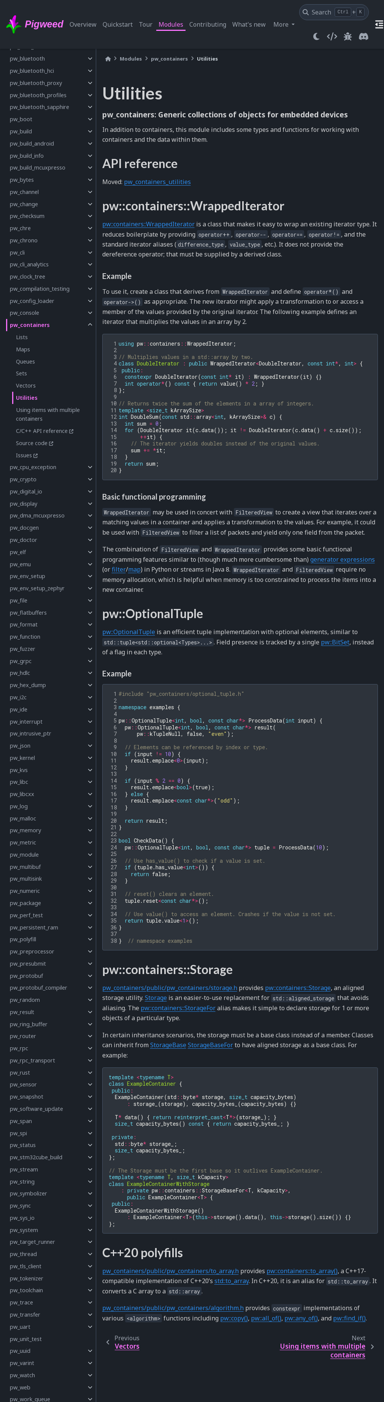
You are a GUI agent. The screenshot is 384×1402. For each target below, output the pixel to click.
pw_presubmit (28, 963)
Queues (25, 361)
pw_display (23, 503)
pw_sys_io (22, 1217)
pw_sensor (23, 1084)
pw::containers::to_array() (302, 1271)
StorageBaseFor (210, 1045)
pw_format (24, 624)
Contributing (207, 24)
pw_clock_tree (27, 276)
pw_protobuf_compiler (38, 987)
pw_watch (22, 1375)
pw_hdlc (20, 672)
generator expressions (342, 559)
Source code (32, 443)
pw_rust (20, 1072)
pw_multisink (26, 878)
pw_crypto (23, 479)
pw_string (22, 1181)
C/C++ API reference (42, 430)
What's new (249, 24)
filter (119, 569)
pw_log (19, 806)
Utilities (27, 397)
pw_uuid (20, 1350)
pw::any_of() (301, 1318)
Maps (23, 349)
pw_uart (20, 1326)
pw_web (20, 1387)
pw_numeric (25, 890)
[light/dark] (316, 36)
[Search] (334, 12)
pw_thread (23, 1254)
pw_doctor (23, 539)
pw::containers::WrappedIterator (148, 224)
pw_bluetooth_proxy (36, 83)
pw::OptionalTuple (128, 632)
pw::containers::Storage (298, 988)
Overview (83, 24)
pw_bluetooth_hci (32, 70)
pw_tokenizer (26, 1278)
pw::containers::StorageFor (178, 1008)
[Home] (108, 59)
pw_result (22, 1012)
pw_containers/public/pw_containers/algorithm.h (173, 1308)
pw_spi (18, 1133)
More (281, 24)
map (134, 569)
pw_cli (17, 252)
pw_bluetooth (27, 58)
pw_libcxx (22, 794)
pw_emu (20, 564)
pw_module (24, 854)
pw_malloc (23, 818)
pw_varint (22, 1363)
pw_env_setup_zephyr (37, 588)
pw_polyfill (23, 939)
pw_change (24, 204)
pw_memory (25, 830)
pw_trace (21, 1302)
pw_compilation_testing (40, 288)
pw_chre (20, 228)
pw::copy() (234, 1318)
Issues (24, 455)
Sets (21, 373)
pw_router (23, 1036)
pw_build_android (32, 143)
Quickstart (118, 24)
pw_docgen (24, 527)
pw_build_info (27, 155)
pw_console (24, 312)
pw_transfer (25, 1314)
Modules (171, 24)
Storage (156, 997)
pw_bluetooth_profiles (38, 95)
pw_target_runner (32, 1241)
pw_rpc (19, 1048)
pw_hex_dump (28, 685)
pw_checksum (27, 216)
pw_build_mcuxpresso (37, 167)
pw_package (25, 903)
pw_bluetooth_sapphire (39, 107)
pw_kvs (19, 770)
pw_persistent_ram (34, 927)
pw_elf (18, 552)
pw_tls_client (25, 1266)
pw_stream (24, 1169)
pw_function (25, 636)
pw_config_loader (32, 300)
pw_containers (30, 324)
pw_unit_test (26, 1339)
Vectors (26, 385)
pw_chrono (24, 240)
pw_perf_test (26, 915)
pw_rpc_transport (32, 1060)
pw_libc (19, 781)
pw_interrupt (26, 721)
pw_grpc (21, 661)
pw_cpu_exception (33, 467)
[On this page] (379, 24)
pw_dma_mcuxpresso (37, 515)
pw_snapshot (26, 1096)
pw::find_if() (349, 1318)
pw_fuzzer (22, 648)
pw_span (21, 1121)
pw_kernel (22, 757)
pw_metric (23, 842)
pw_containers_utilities (157, 182)
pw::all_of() (266, 1318)
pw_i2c (18, 697)
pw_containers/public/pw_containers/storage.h (169, 988)
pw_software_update (36, 1108)
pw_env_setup (27, 576)
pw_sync (20, 1205)
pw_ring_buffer (29, 1024)
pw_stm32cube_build (36, 1157)
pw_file (18, 600)
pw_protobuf (26, 975)
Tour (145, 24)
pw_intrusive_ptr (30, 733)
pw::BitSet (335, 642)
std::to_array (231, 1281)
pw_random (25, 999)
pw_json (20, 745)
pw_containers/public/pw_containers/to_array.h (170, 1271)
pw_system (24, 1230)
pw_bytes (22, 179)
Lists (22, 337)
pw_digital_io (26, 491)
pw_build (21, 131)
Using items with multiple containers (48, 414)
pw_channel (24, 191)
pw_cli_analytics (29, 264)
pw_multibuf (25, 866)
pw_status (23, 1145)
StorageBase (168, 1045)
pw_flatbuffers (28, 612)
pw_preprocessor (32, 951)
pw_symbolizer (28, 1193)
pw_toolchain (26, 1290)
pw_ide (18, 709)
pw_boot (21, 119)
